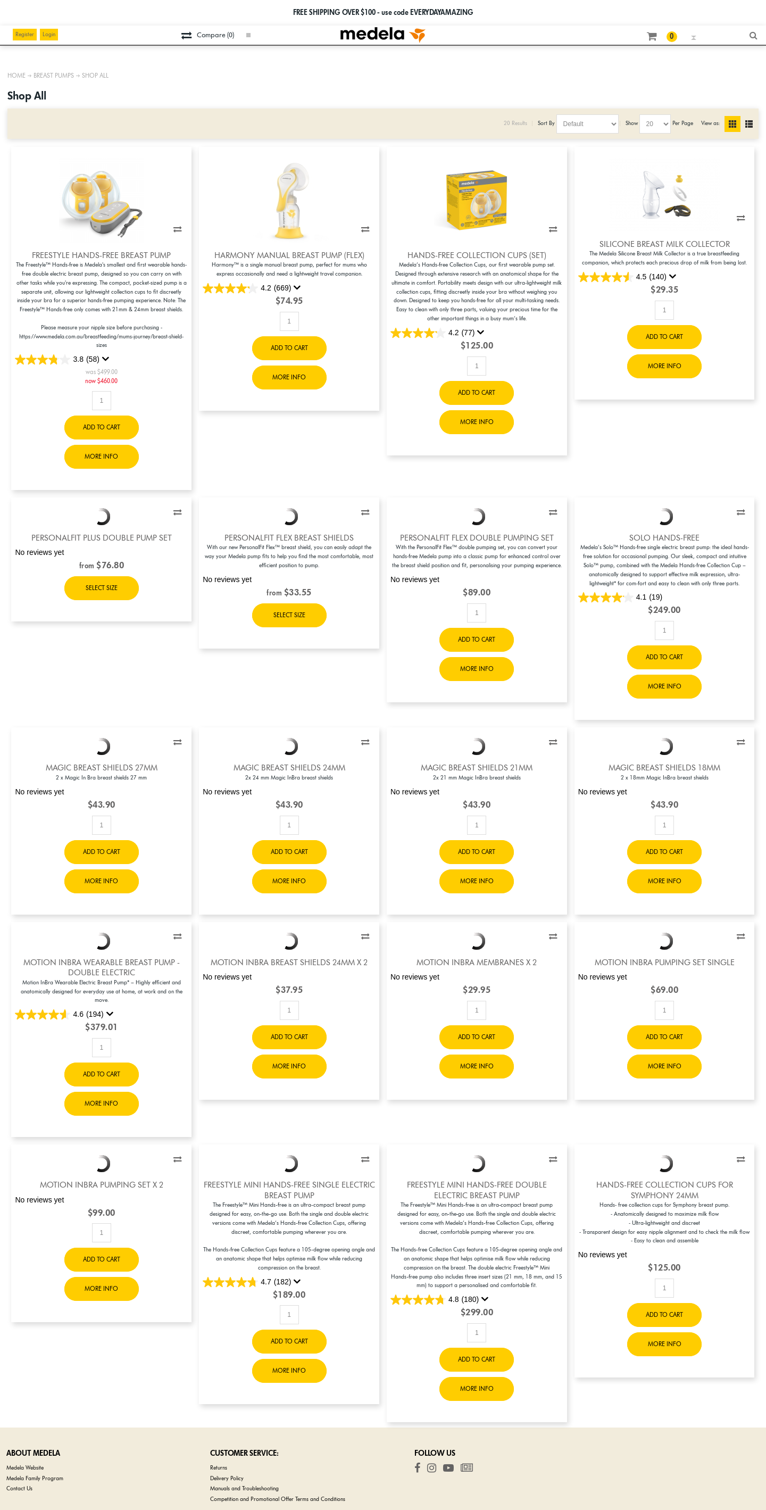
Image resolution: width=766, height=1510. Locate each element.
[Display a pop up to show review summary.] (106, 359)
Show (632, 123)
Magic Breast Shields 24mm (289, 768)
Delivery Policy (227, 1478)
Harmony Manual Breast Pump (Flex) (289, 255)
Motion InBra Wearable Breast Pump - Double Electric (101, 968)
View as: (710, 123)
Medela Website (25, 1467)
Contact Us (19, 1488)
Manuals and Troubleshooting (244, 1488)
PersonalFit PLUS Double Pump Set (101, 538)
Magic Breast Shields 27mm (101, 768)
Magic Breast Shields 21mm (476, 768)
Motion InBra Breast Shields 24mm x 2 (289, 962)
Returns (218, 1467)
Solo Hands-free (664, 538)
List (753, 123)
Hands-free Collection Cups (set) (476, 255)
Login (49, 34)
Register (24, 34)
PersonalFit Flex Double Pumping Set (477, 538)
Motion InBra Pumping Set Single (665, 962)
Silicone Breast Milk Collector (665, 244)
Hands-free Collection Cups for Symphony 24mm (664, 1190)
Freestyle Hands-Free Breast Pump (101, 255)
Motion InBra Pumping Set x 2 (101, 1185)
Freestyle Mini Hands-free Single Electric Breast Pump (289, 1190)
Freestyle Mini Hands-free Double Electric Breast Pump (477, 1190)
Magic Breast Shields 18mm (664, 768)
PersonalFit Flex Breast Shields (289, 538)
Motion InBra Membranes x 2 (477, 962)
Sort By (546, 123)
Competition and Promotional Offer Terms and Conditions (277, 1499)
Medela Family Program (34, 1478)
